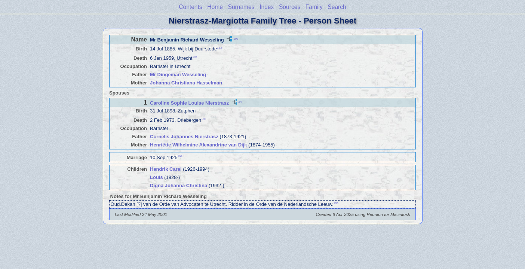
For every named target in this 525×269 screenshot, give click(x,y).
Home (215, 7)
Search (337, 7)
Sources (289, 7)
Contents (190, 7)
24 (240, 101)
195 (235, 38)
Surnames (241, 7)
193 (219, 47)
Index (267, 7)
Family (314, 7)
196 (194, 57)
